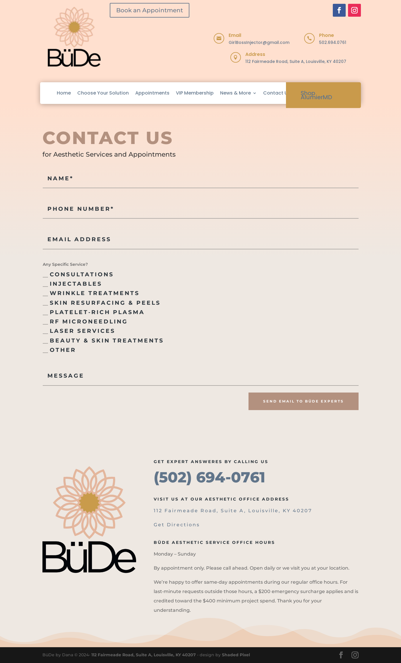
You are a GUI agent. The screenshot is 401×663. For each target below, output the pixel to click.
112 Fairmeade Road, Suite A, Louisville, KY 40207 (295, 61)
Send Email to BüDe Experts (303, 401)
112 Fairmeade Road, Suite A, (201, 510)
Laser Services (79, 331)
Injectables (72, 283)
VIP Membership (195, 93)
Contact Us (276, 93)
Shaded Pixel (236, 654)
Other (59, 350)
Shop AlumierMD (316, 95)
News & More (235, 93)
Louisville (263, 510)
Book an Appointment (149, 10)
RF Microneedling (85, 321)
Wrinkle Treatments (91, 293)
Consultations (78, 274)
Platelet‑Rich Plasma (94, 312)
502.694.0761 (332, 42)
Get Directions (177, 524)
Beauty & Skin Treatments (103, 340)
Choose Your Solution (103, 93)
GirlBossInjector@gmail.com (259, 42)
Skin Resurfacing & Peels (102, 302)
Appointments (152, 93)
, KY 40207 (295, 510)
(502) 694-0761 (209, 477)
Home (64, 93)
